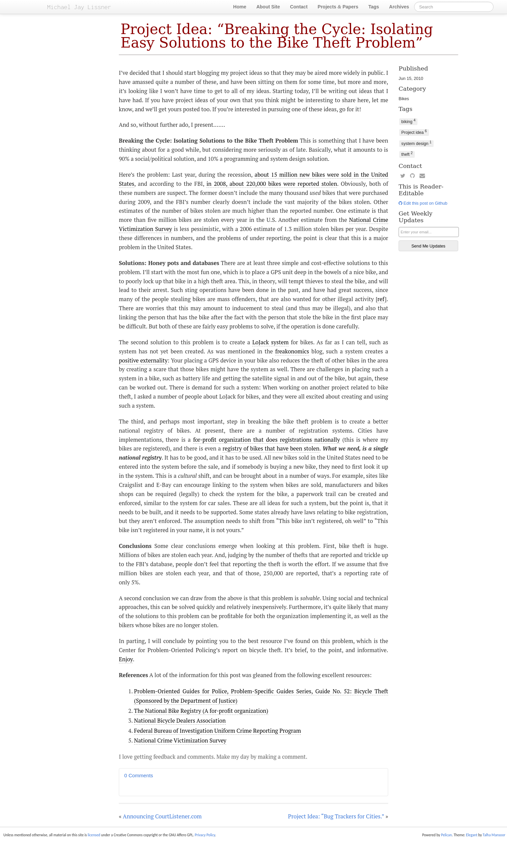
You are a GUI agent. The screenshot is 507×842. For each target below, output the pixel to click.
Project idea (414, 132)
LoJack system (270, 342)
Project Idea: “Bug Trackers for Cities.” (336, 816)
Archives (399, 6)
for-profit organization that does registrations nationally (266, 439)
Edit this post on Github (423, 203)
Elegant (471, 835)
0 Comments (138, 775)
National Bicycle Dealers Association (180, 720)
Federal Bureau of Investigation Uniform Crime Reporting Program (217, 730)
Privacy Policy (205, 835)
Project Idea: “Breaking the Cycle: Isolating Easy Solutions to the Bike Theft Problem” (277, 36)
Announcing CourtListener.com (162, 816)
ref (381, 299)
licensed (94, 835)
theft (407, 154)
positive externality (143, 360)
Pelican (446, 835)
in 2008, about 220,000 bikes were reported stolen (271, 183)
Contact (298, 6)
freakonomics (292, 351)
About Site (268, 6)
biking (408, 121)
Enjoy (126, 659)
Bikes (404, 98)
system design (416, 143)
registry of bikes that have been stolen (271, 448)
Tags (373, 6)
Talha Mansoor (494, 835)
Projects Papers (338, 6)
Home (239, 6)
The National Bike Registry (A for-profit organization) (201, 711)
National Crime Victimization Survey (180, 740)
